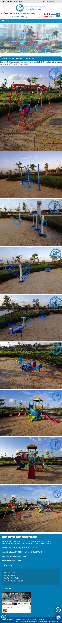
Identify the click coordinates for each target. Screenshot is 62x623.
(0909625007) (16, 548)
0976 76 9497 (14, 17)
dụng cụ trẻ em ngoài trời (28, 62)
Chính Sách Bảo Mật (10, 575)
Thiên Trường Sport (8, 48)
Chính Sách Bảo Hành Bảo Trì (13, 581)
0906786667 (19, 552)
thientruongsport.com (13, 560)
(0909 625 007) (28, 13)
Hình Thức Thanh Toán (11, 578)
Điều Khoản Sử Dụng (10, 572)
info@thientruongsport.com (12, 1)
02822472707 (37, 552)
